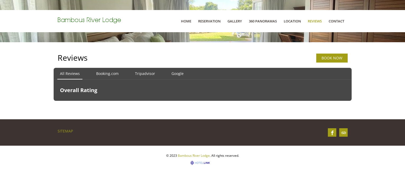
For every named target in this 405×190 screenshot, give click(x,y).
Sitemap (65, 131)
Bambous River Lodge (194, 155)
